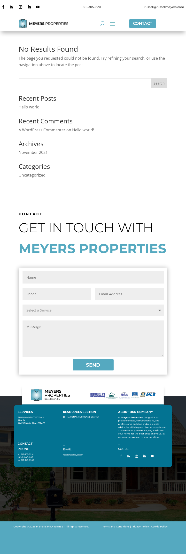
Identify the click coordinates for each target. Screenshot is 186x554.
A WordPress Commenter (42, 130)
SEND (93, 365)
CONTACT (142, 23)
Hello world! (29, 107)
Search (159, 83)
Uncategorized (32, 175)
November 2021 (33, 152)
